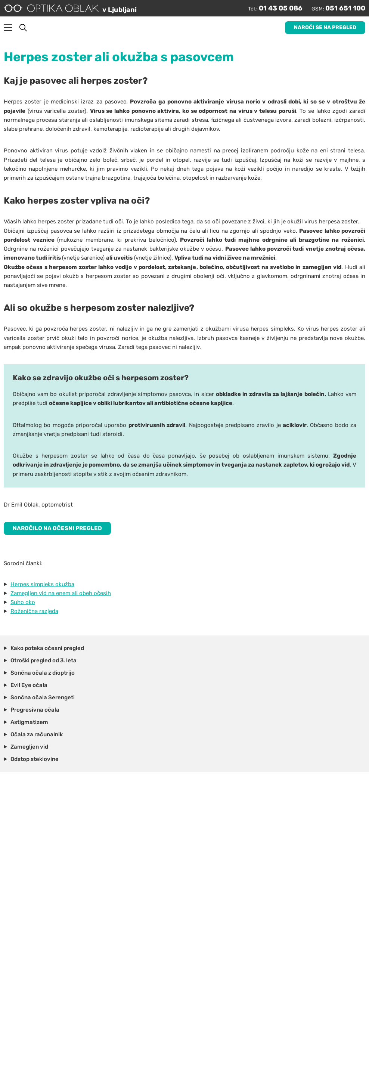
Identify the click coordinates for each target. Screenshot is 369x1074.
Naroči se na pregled (325, 27)
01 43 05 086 (281, 8)
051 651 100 (345, 8)
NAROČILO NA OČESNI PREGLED (57, 528)
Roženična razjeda (34, 611)
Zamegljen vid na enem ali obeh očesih (60, 593)
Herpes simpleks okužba (42, 584)
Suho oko (22, 602)
